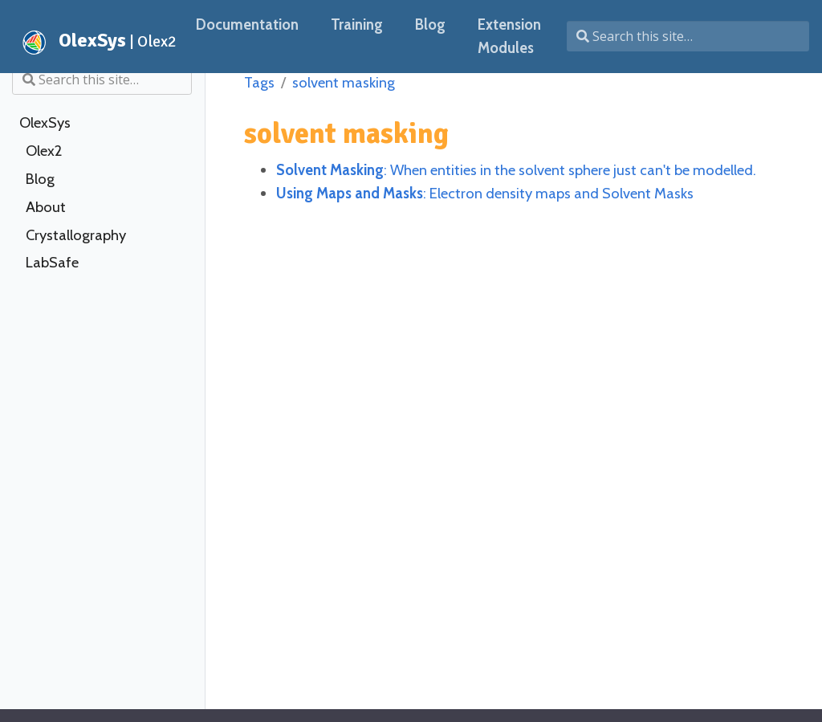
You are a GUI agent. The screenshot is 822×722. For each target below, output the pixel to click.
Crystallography (76, 235)
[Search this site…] (688, 36)
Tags (259, 82)
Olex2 (44, 151)
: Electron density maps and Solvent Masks (485, 193)
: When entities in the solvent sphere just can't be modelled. (516, 170)
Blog (40, 179)
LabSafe (52, 262)
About (46, 207)
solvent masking (343, 82)
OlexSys (45, 123)
